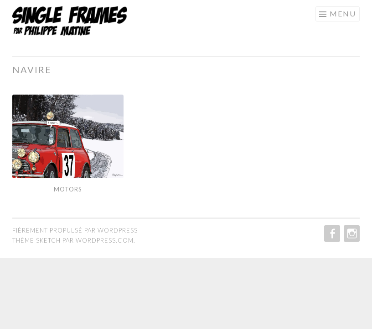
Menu (343, 13)
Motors (68, 189)
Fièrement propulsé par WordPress (75, 230)
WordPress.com (105, 240)
